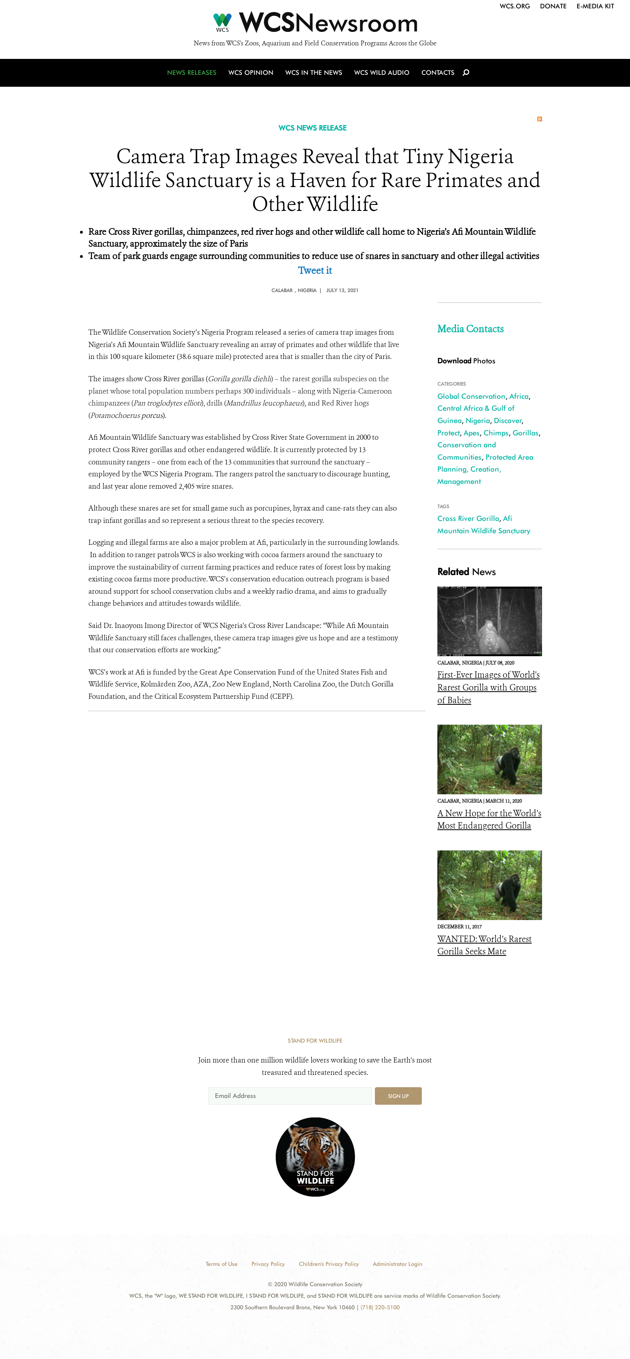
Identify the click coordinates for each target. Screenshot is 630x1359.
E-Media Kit (595, 6)
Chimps (496, 433)
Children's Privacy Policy (329, 1264)
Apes (472, 433)
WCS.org (515, 6)
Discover (508, 420)
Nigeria (478, 420)
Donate (553, 6)
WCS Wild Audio (382, 72)
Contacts (437, 72)
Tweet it (315, 270)
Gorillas (525, 433)
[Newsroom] (315, 24)
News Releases (192, 72)
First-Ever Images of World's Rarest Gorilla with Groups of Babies (488, 687)
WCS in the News (313, 72)
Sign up (398, 1096)
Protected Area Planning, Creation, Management (485, 469)
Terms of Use (222, 1264)
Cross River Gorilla (468, 518)
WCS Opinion (250, 72)
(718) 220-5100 (380, 1307)
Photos (466, 361)
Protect (448, 433)
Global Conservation (471, 396)
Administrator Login (397, 1264)
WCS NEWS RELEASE (313, 128)
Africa (519, 396)
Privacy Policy (268, 1264)
